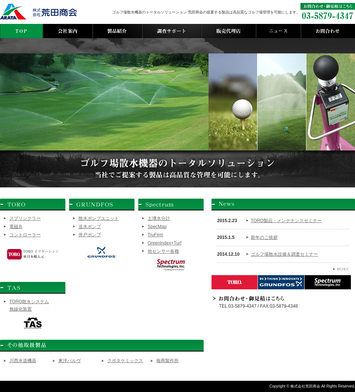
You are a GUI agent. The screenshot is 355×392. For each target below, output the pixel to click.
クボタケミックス (125, 360)
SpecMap (157, 226)
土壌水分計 (159, 218)
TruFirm (155, 234)
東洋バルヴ (69, 360)
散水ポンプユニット (98, 218)
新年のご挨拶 (264, 237)
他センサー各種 (163, 251)
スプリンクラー (25, 218)
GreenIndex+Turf (165, 243)
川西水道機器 (22, 360)
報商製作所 (167, 360)
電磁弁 (16, 226)
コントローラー (25, 234)
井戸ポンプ (89, 234)
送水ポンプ (89, 226)
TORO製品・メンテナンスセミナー (286, 220)
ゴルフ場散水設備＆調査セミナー (284, 254)
